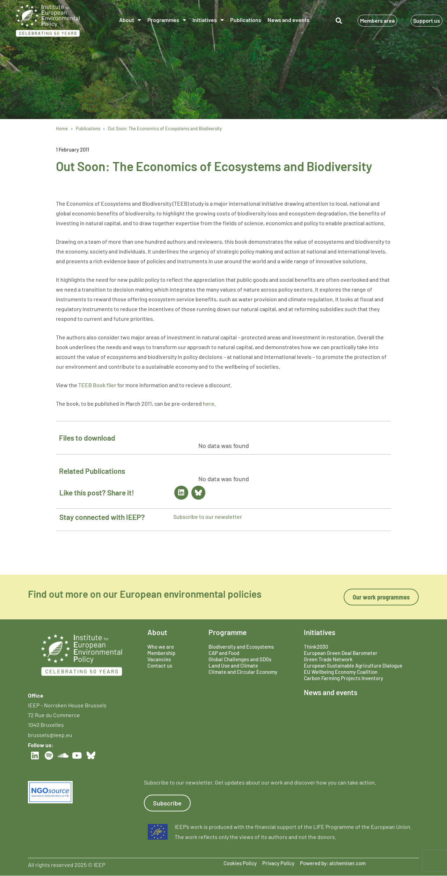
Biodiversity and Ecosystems (241, 646)
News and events (288, 19)
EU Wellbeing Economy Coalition (341, 672)
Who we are (160, 646)
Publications (245, 19)
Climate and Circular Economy (242, 672)
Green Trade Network (328, 659)
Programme (227, 632)
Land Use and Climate (233, 665)
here (208, 403)
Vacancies (159, 659)
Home (62, 128)
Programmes (166, 19)
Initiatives (208, 19)
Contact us (159, 665)
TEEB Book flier (97, 385)
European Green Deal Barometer (341, 653)
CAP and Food (223, 653)
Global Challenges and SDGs (239, 659)
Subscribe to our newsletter (207, 516)
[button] (339, 21)
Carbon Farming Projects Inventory (343, 678)
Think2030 (316, 646)
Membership (161, 653)
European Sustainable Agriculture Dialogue (353, 665)
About (130, 19)
